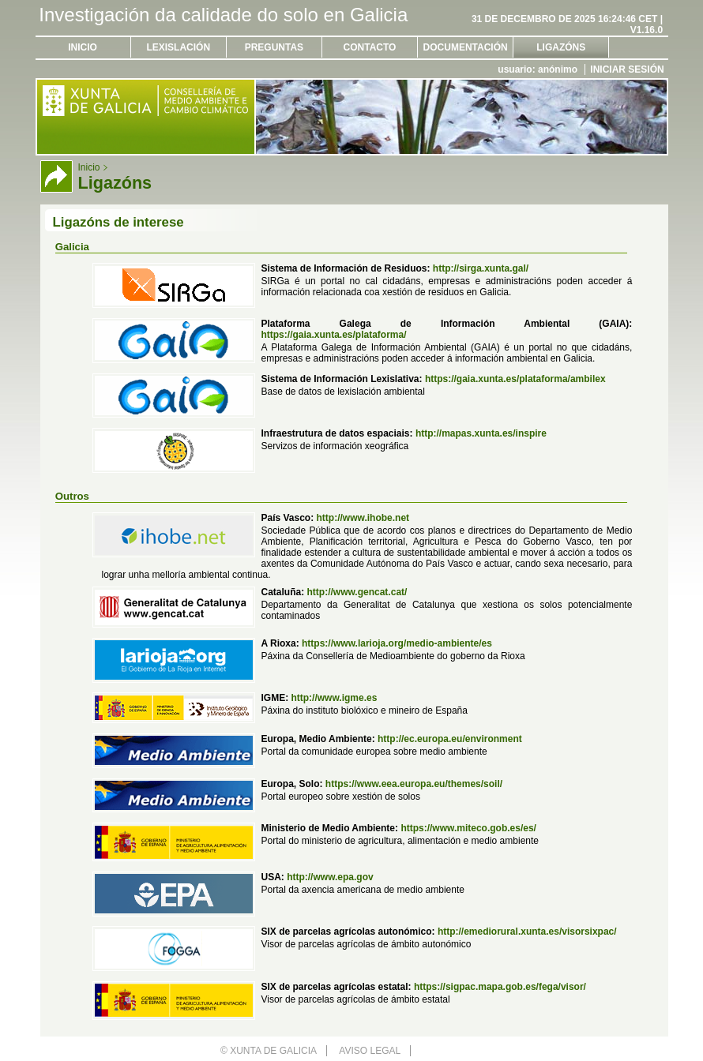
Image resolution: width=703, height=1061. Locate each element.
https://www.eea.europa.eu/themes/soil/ (413, 783)
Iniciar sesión (627, 69)
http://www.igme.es (334, 697)
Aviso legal (369, 1050)
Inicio (82, 47)
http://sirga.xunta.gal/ (480, 268)
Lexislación (178, 47)
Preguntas (274, 47)
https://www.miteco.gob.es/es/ (468, 828)
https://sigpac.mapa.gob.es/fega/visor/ (500, 986)
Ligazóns (560, 47)
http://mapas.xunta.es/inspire (481, 433)
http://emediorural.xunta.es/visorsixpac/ (527, 931)
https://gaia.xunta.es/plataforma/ (333, 334)
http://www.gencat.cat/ (356, 592)
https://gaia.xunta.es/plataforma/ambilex (515, 378)
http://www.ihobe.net (363, 517)
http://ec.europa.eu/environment (450, 738)
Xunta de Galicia (273, 1050)
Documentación (465, 47)
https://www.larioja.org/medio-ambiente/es (397, 643)
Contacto (370, 47)
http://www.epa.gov (330, 877)
